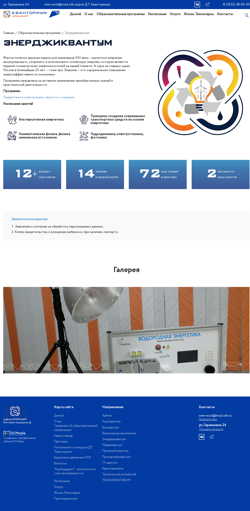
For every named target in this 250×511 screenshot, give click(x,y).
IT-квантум (109, 463)
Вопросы (60, 463)
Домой (75, 14)
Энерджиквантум (114, 439)
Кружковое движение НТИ (72, 457)
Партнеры (61, 441)
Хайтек (107, 416)
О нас (88, 14)
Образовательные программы (121, 14)
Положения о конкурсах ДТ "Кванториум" (73, 449)
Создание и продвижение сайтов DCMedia (19, 439)
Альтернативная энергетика (41, 119)
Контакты (225, 14)
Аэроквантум (111, 421)
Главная (8, 33)
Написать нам (208, 419)
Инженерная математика (119, 433)
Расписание (157, 14)
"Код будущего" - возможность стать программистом (75, 471)
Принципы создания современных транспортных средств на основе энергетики (118, 120)
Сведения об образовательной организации (75, 428)
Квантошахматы (112, 468)
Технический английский (119, 474)
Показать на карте (211, 429)
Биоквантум (110, 427)
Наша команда (63, 436)
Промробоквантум (115, 451)
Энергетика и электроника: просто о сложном (38, 97)
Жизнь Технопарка (199, 14)
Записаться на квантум (29, 219)
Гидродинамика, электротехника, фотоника (117, 135)
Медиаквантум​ (112, 445)
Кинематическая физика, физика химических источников (44, 135)
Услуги (175, 14)
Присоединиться (65, 499)
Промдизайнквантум (116, 457)
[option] (126, 330)
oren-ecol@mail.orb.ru (60, 4)
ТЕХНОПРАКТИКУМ (116, 480)
